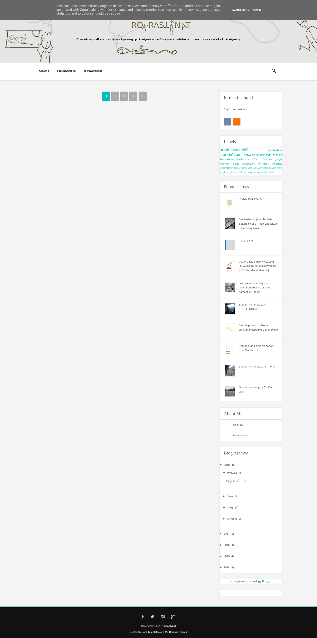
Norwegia (249, 154)
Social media (240, 168)
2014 (227, 567)
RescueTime (226, 159)
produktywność (234, 149)
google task (232, 172)
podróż (261, 154)
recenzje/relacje (231, 154)
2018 (227, 464)
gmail (279, 168)
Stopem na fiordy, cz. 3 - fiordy (257, 366)
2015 (227, 556)
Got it (257, 9)
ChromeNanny (227, 168)
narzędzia (275, 150)
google (223, 172)
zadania (277, 154)
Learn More (240, 9)
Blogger (266, 581)
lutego (231, 507)
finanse (272, 168)
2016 (227, 544)
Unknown (238, 424)
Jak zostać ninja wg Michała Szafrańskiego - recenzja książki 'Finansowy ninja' (258, 224)
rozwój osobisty (261, 172)
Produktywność (66, 71)
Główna (44, 70)
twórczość (263, 163)
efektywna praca (260, 168)
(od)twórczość (93, 71)
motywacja (248, 172)
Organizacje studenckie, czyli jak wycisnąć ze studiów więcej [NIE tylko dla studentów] (257, 266)
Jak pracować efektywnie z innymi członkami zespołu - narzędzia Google (255, 287)
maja (230, 496)
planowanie (248, 163)
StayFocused (243, 159)
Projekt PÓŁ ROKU (250, 198)
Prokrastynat (168, 625)
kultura (235, 163)
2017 (227, 533)
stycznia (232, 518)
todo (268, 154)
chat (250, 168)
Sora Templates (151, 631)
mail (240, 172)
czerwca (232, 472)
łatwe (271, 172)
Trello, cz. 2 (246, 241)
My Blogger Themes (176, 631)
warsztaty (277, 163)
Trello (256, 159)
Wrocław (267, 159)
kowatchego (240, 435)
